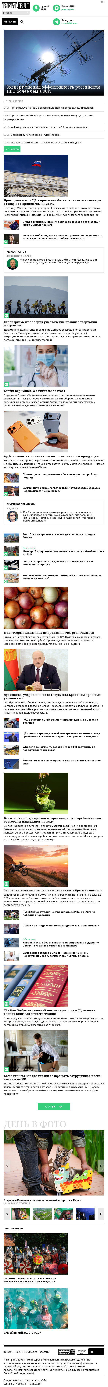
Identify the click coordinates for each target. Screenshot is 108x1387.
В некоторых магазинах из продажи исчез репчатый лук (49, 632)
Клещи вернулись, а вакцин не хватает (34, 391)
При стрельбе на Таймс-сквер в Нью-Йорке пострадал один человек (52, 107)
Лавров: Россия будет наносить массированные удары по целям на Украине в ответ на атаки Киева (61, 944)
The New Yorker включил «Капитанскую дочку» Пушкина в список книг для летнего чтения (49, 1012)
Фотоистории (13, 1228)
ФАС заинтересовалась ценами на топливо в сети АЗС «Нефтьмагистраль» (58, 563)
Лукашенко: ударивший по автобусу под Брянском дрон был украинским (52, 696)
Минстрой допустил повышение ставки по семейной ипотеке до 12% (63, 553)
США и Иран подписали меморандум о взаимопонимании (61, 925)
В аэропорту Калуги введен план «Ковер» (35, 134)
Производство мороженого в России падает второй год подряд (60, 476)
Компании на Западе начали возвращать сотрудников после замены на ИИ (52, 1077)
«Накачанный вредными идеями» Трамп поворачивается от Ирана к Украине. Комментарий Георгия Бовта (63, 237)
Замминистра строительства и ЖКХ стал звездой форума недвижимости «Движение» (61, 489)
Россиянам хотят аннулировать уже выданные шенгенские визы (62, 762)
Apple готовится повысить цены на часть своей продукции (51, 456)
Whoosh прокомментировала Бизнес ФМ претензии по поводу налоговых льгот (59, 748)
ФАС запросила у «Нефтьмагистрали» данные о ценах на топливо (60, 721)
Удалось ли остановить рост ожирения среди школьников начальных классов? (62, 577)
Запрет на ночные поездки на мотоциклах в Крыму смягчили (53, 890)
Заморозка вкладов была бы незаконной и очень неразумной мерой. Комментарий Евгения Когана (56, 954)
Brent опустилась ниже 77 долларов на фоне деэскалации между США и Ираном (61, 223)
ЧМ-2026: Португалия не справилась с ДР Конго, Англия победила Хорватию (59, 913)
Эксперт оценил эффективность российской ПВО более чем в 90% (53, 89)
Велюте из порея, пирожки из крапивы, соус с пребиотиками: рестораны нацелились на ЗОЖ (53, 819)
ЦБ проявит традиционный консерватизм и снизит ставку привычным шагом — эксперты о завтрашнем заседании (61, 735)
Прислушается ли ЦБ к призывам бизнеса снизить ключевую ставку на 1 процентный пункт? (52, 201)
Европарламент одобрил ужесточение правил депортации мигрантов (50, 323)
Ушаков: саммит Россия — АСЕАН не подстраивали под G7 (46, 142)
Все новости (12, 149)
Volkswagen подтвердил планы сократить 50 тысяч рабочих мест (50, 127)
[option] (54, 1163)
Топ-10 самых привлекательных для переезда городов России (59, 536)
